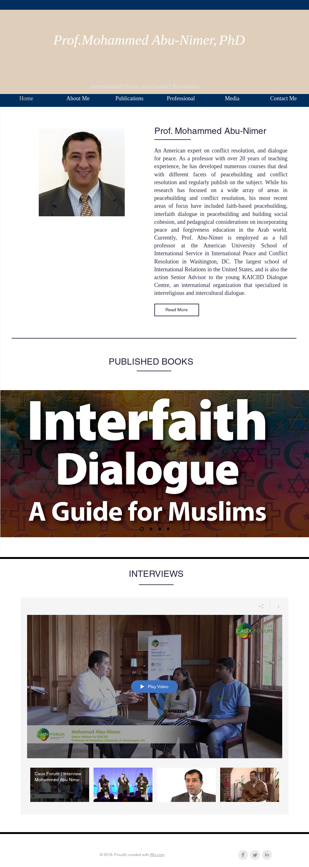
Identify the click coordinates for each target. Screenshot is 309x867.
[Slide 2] (159, 529)
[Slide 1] (142, 529)
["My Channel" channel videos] (154, 786)
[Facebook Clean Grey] (243, 855)
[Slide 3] (168, 529)
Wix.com (157, 855)
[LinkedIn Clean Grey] (267, 855)
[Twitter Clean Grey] (255, 855)
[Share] (261, 606)
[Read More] (176, 310)
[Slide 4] (151, 529)
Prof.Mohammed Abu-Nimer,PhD (149, 40)
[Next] (299, 463)
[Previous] (10, 463)
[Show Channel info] (276, 606)
